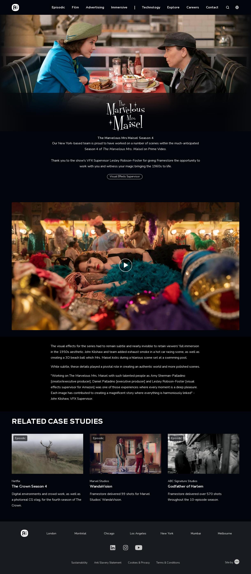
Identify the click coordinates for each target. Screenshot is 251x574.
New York (167, 533)
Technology (151, 7)
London (51, 533)
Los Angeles (138, 533)
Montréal (80, 533)
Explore (173, 7)
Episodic (58, 7)
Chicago (109, 533)
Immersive (119, 7)
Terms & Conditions (168, 563)
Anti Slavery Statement (107, 563)
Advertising (95, 7)
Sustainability (79, 563)
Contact (212, 7)
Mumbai (196, 533)
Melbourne (225, 533)
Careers (193, 7)
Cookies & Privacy (139, 563)
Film (75, 7)
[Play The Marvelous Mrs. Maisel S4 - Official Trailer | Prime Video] (125, 266)
